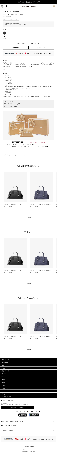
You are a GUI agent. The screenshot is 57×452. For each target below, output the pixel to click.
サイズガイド (5, 38)
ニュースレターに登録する (17, 407)
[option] (15, 193)
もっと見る (28, 217)
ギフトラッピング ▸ (43, 146)
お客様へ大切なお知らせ (28, 446)
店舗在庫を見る (15, 47)
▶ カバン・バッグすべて (13, 155)
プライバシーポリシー (28, 449)
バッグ (4, 155)
